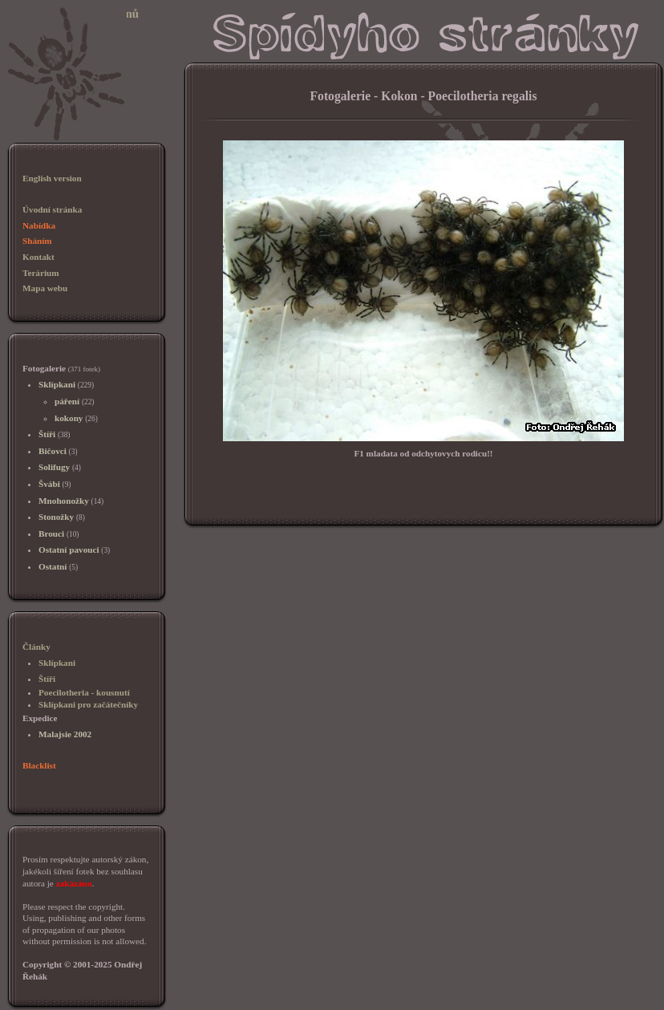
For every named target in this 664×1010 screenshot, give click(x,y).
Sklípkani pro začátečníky (88, 704)
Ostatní (52, 566)
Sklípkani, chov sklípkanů (72, 13)
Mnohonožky (63, 500)
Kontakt (38, 257)
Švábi (49, 484)
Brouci (51, 533)
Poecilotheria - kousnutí (84, 692)
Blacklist (39, 765)
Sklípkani (56, 384)
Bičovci (52, 451)
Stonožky (56, 516)
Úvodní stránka (52, 209)
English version (52, 178)
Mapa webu (44, 288)
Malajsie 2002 (64, 734)
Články (36, 646)
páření (67, 401)
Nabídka (38, 225)
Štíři (46, 434)
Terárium (40, 273)
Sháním (37, 240)
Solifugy (54, 467)
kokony (69, 418)
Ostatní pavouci (68, 549)
